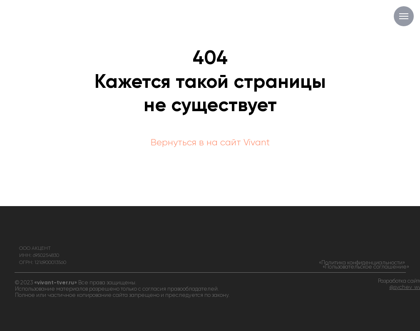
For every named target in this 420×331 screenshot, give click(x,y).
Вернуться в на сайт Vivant (210, 142)
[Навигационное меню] (403, 16)
